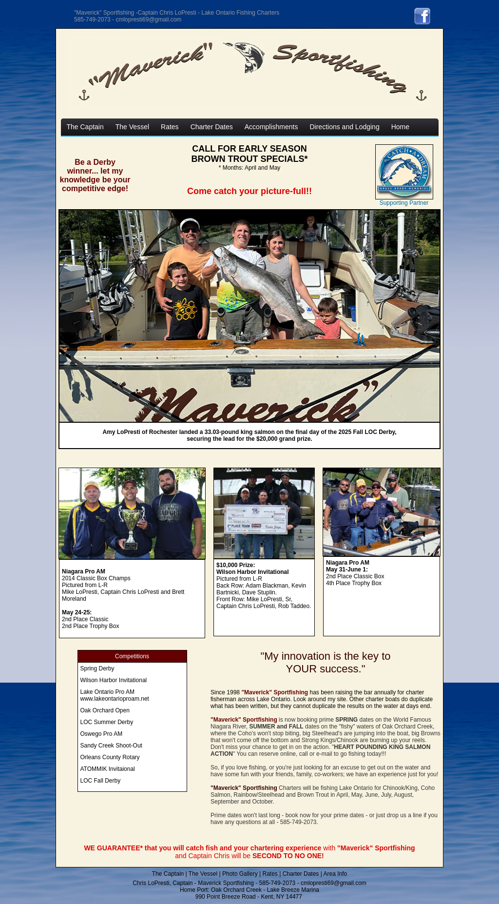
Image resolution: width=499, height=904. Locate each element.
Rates (269, 873)
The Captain (168, 873)
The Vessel (203, 873)
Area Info (335, 873)
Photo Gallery (240, 873)
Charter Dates (301, 873)
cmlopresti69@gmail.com (333, 883)
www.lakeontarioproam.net (114, 698)
